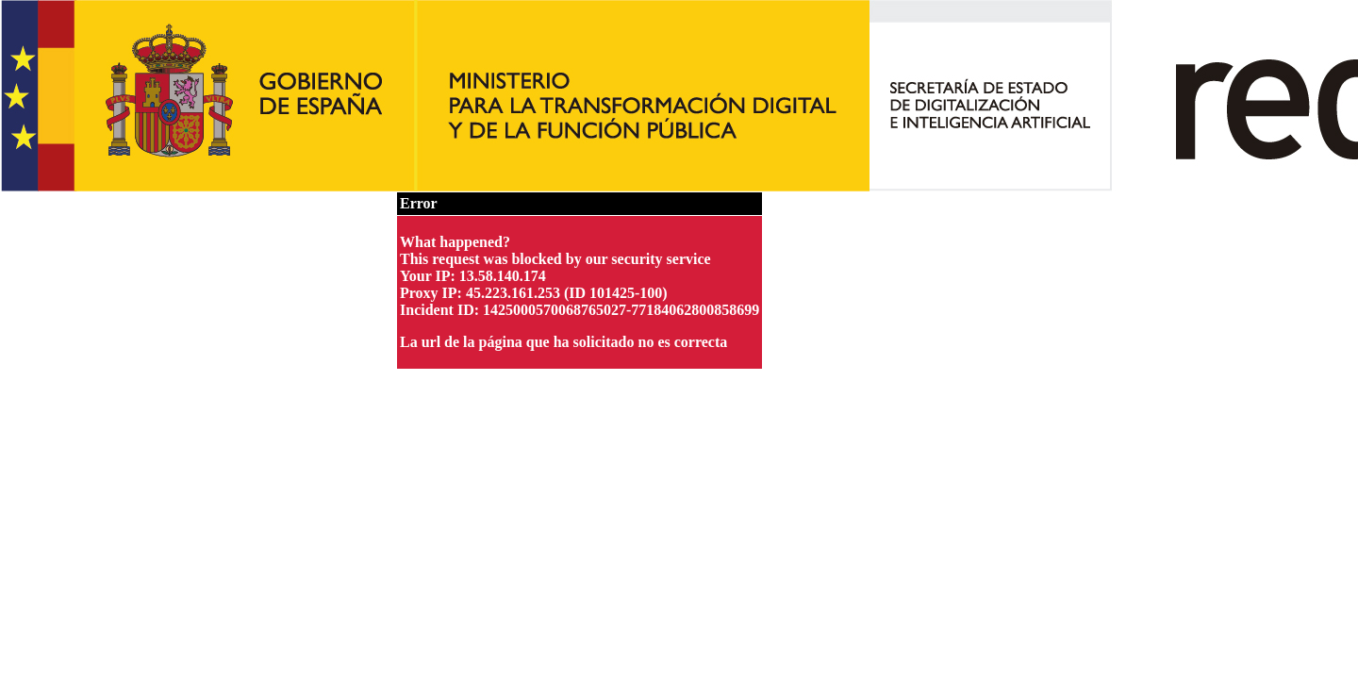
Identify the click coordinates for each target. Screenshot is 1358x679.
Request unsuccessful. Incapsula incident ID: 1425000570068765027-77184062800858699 (679, 339)
